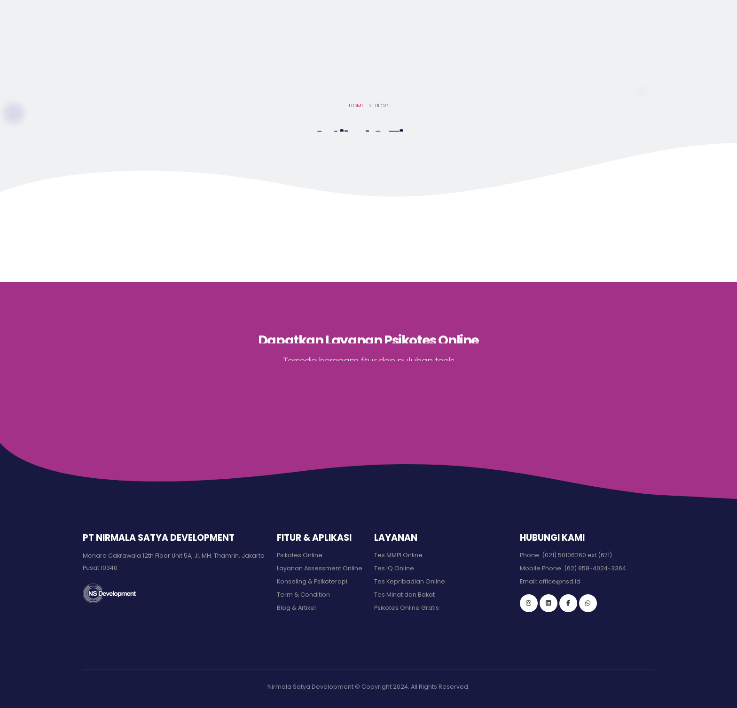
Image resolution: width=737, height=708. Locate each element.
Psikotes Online (299, 555)
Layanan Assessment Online (319, 568)
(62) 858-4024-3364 (595, 568)
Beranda (341, 46)
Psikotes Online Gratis (406, 608)
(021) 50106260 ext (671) (577, 555)
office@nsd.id (107, 11)
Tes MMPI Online (398, 555)
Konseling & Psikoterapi (312, 581)
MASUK (632, 46)
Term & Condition (303, 595)
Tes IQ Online (394, 568)
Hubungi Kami (567, 46)
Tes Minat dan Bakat (404, 595)
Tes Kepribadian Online (409, 581)
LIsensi (446, 46)
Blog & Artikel (296, 608)
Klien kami (501, 46)
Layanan (395, 46)
